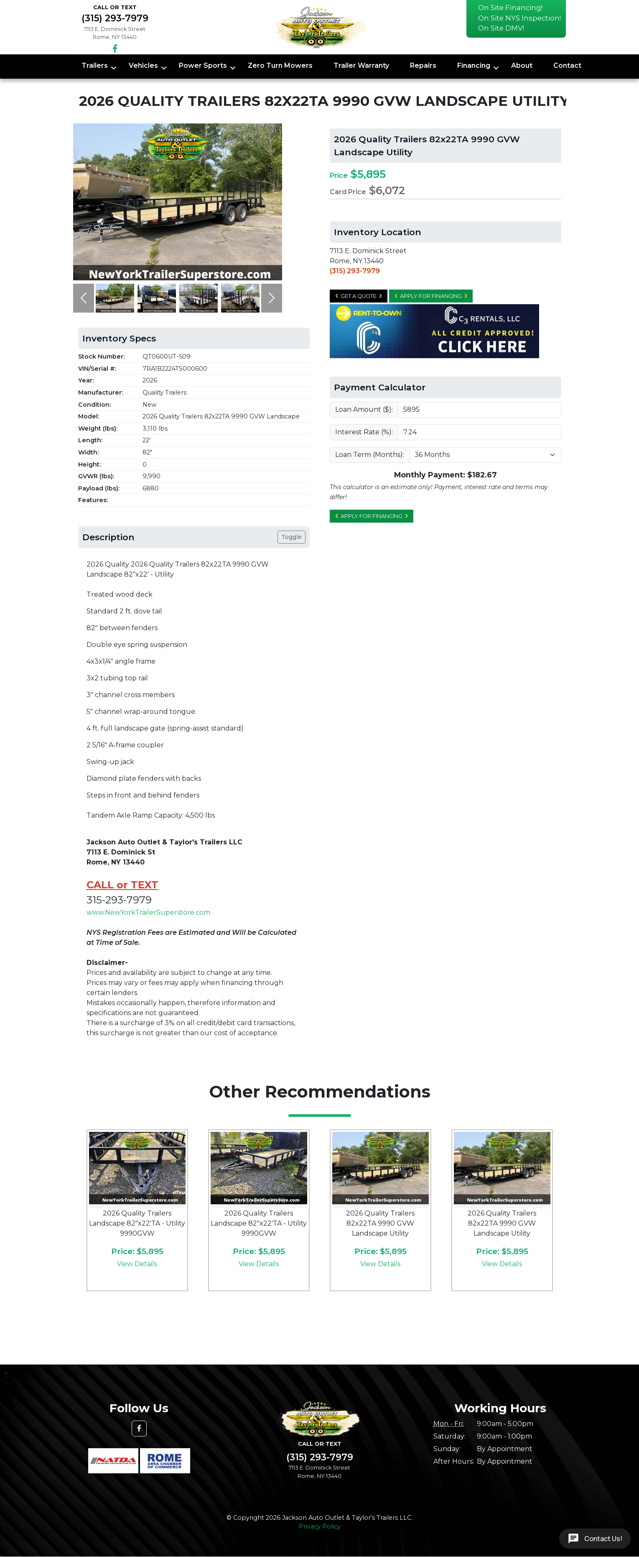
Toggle (291, 537)
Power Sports (203, 65)
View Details (137, 1264)
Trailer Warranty (361, 65)
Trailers (94, 65)
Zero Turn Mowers (280, 65)
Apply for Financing (431, 296)
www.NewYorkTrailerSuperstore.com (148, 912)
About (521, 65)
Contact (567, 65)
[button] (83, 298)
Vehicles (143, 65)
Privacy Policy (320, 1526)
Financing (473, 65)
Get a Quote (359, 296)
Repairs (423, 65)
